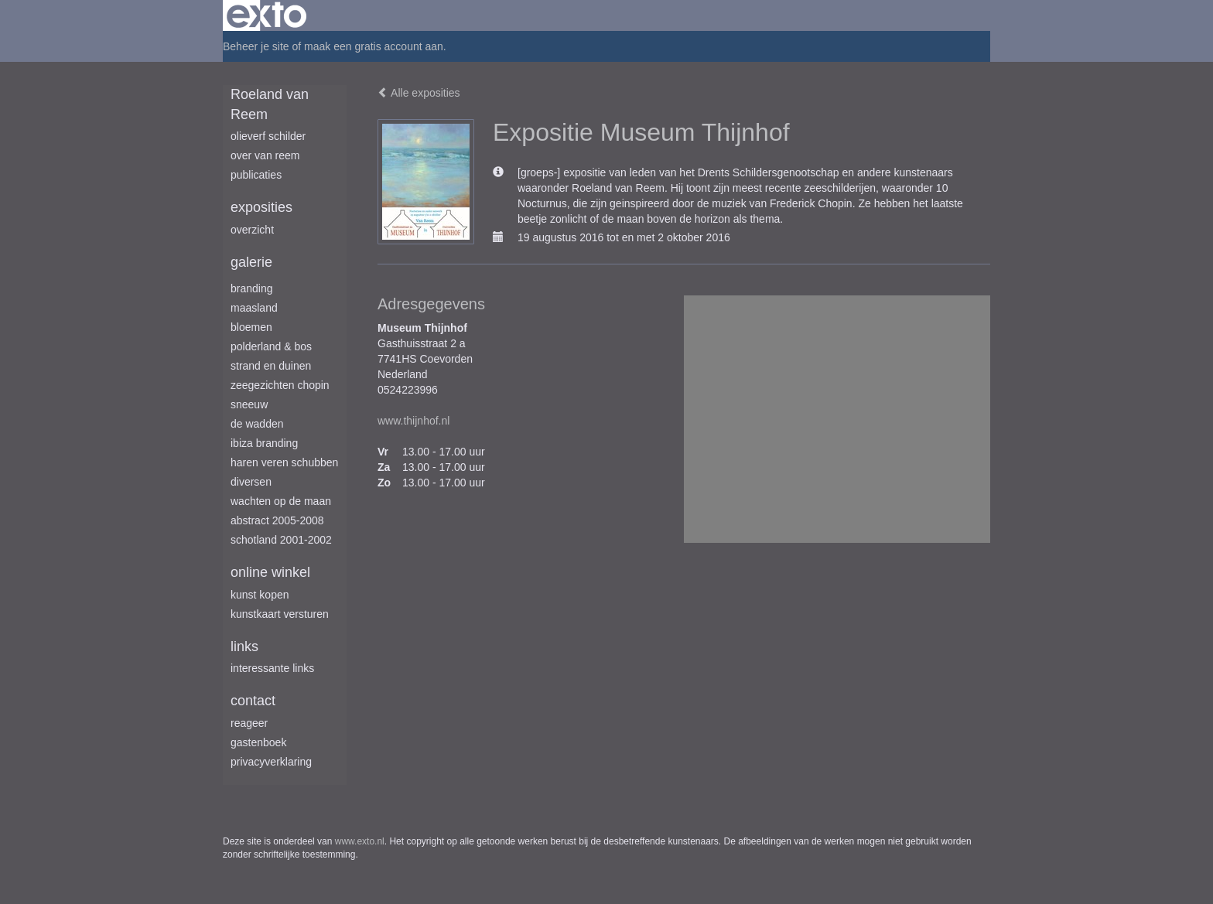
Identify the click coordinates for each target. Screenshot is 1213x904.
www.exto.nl (359, 841)
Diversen (251, 482)
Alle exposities (419, 93)
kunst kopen (260, 594)
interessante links (272, 668)
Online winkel (270, 572)
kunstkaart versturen (280, 614)
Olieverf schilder (268, 136)
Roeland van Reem (270, 104)
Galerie (251, 262)
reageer (249, 723)
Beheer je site (256, 46)
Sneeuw (249, 404)
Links (244, 646)
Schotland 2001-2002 (281, 540)
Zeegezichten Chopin (280, 385)
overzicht (252, 229)
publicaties (256, 175)
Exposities (261, 207)
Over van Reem (265, 155)
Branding (252, 288)
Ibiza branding (264, 443)
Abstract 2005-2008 (277, 520)
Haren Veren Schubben (284, 462)
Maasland (254, 308)
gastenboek (258, 742)
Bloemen (251, 327)
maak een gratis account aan (373, 46)
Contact (253, 700)
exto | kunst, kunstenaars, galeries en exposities (266, 15)
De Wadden (257, 424)
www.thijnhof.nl (413, 420)
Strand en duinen (271, 366)
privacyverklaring (271, 762)
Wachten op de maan (281, 501)
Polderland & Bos (271, 346)
